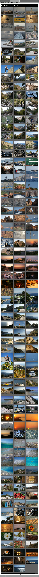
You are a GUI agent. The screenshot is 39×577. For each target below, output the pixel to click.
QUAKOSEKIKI (34, 0)
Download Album (12, 2)
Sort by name (7, 2)
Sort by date (2, 2)
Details (17, 2)
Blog (5, 0)
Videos (24, 0)
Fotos (14, 0)
